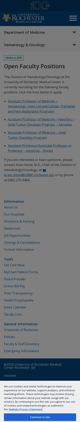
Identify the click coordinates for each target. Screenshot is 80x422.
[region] (40, 401)
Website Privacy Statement (25, 409)
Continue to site (40, 417)
